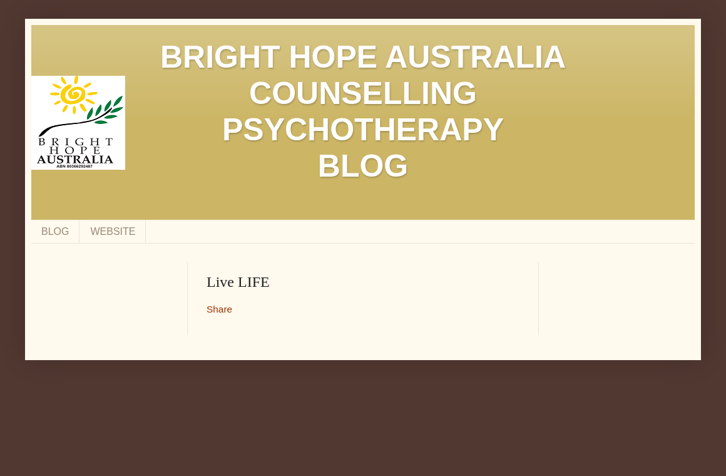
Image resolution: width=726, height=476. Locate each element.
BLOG (55, 231)
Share (219, 309)
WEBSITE (112, 231)
